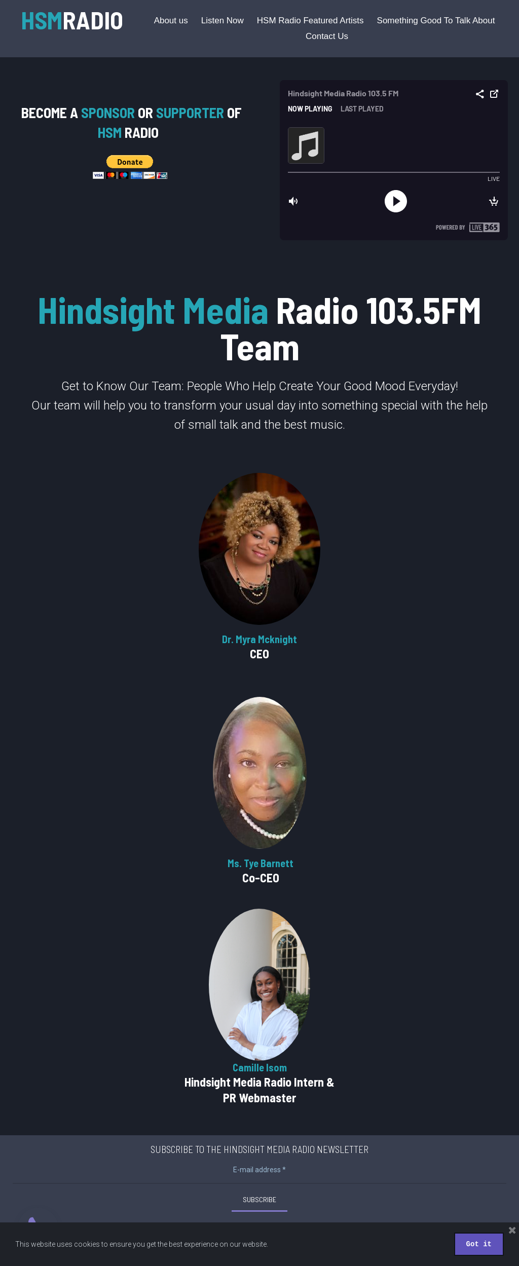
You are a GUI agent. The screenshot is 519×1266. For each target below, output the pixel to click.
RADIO (72, 19)
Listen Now (222, 20)
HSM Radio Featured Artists (310, 20)
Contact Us (327, 36)
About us (171, 20)
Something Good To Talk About (436, 20)
